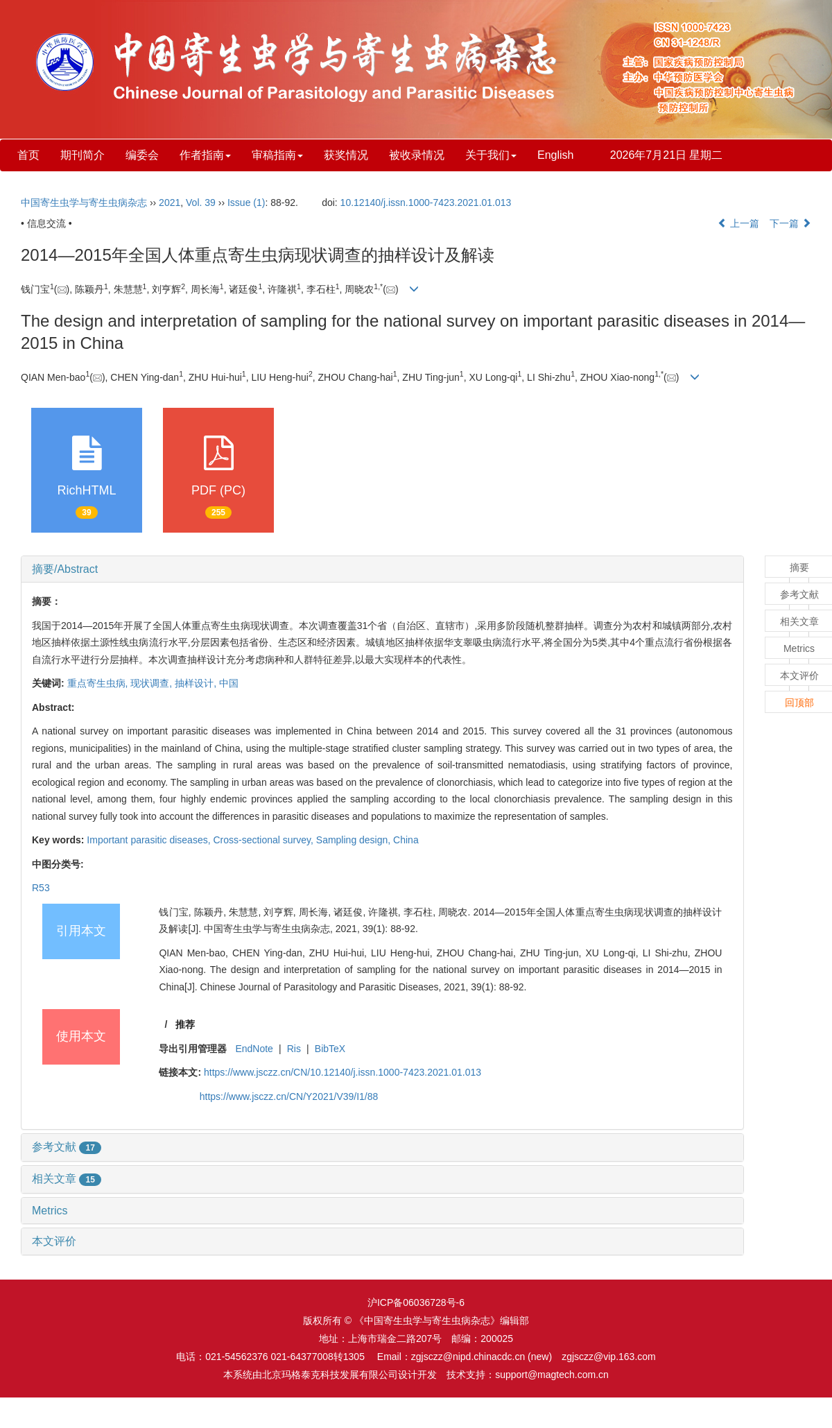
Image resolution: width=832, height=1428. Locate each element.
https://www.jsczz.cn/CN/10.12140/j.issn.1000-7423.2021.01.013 (342, 1072)
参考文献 (66, 1147)
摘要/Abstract (65, 569)
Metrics (50, 1210)
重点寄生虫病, (99, 683)
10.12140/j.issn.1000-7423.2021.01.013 (426, 202)
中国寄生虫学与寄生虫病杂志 (84, 202)
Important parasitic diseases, (150, 839)
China (406, 839)
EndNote (253, 1048)
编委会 (142, 155)
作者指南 (205, 155)
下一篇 (790, 223)
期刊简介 (82, 155)
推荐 (185, 1024)
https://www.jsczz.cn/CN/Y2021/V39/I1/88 (289, 1096)
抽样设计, (197, 683)
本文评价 (54, 1241)
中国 (229, 683)
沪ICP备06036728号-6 (416, 1302)
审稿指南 (277, 155)
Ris (294, 1048)
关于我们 (491, 155)
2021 (169, 202)
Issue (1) (246, 202)
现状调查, (152, 683)
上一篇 (738, 223)
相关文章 (66, 1179)
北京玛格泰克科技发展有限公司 (330, 1374)
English (555, 155)
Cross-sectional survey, (264, 839)
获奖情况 (346, 155)
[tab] (382, 569)
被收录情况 (416, 155)
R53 (41, 887)
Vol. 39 (201, 202)
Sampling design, (354, 839)
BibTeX (330, 1048)
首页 (28, 155)
